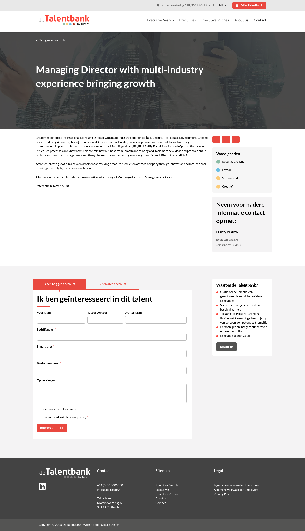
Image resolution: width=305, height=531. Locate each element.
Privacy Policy (223, 494)
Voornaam (45, 312)
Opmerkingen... (47, 380)
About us (241, 20)
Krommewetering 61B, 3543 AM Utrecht (185, 5)
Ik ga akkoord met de (64, 417)
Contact (260, 20)
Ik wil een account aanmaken (59, 409)
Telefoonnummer (49, 363)
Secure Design (110, 524)
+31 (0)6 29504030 (229, 245)
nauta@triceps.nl (227, 239)
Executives (187, 20)
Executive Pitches (215, 20)
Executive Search (160, 20)
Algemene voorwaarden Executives (236, 485)
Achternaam (134, 312)
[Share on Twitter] (226, 139)
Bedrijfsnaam (46, 329)
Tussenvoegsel (97, 312)
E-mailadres (45, 346)
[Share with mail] (236, 139)
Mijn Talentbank (249, 5)
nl (221, 5)
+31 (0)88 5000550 (110, 485)
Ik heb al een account (112, 284)
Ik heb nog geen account (59, 284)
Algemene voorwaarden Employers (236, 489)
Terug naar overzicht (52, 40)
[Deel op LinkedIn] (216, 139)
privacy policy (77, 417)
